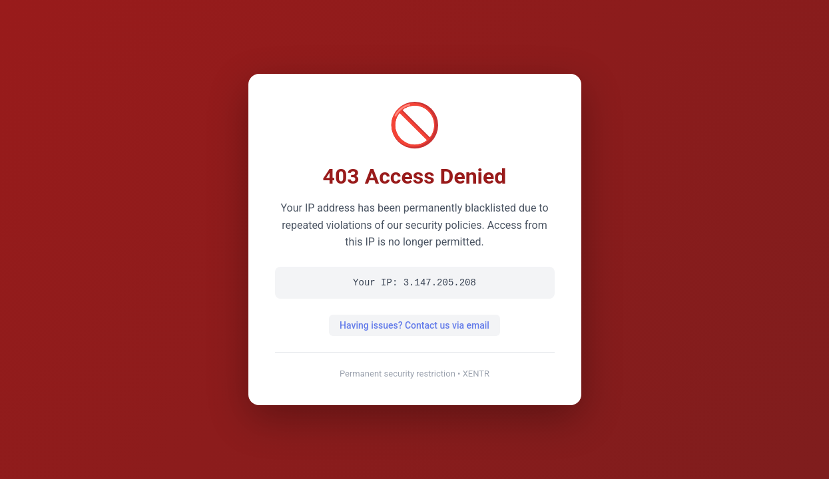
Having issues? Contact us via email (414, 325)
